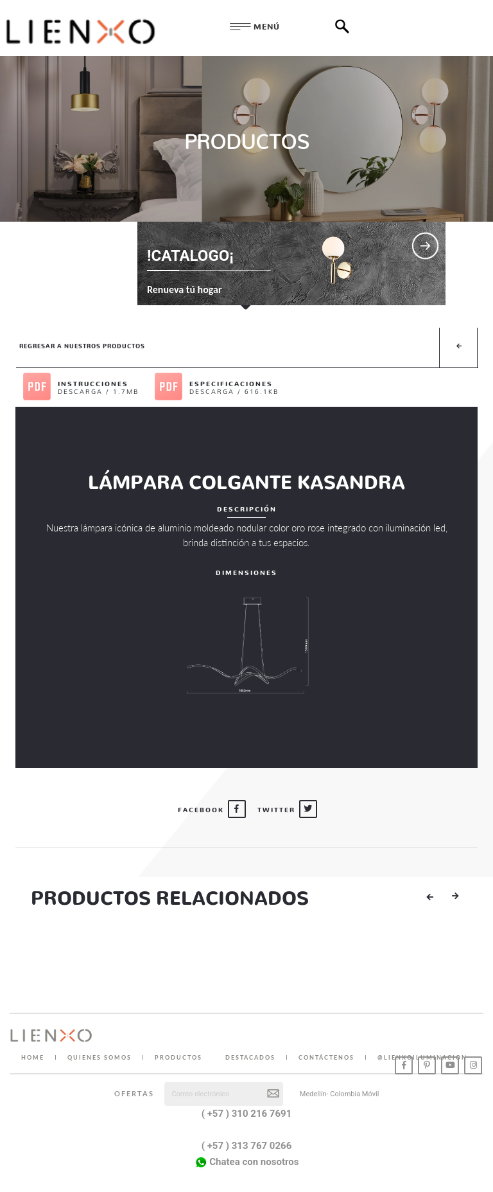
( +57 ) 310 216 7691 (247, 1113)
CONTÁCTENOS (326, 1057)
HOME (32, 1057)
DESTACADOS (250, 1057)
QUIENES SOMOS (99, 1057)
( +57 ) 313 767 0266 (247, 1146)
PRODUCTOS (178, 1057)
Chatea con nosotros (247, 1162)
